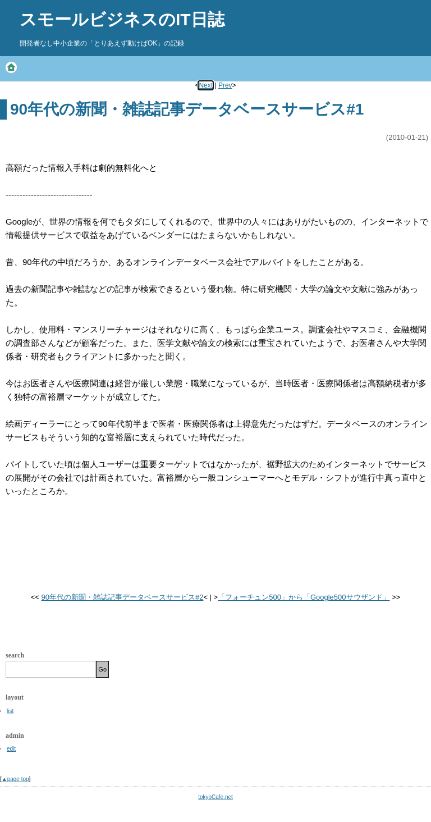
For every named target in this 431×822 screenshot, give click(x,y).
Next (206, 85)
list (10, 711)
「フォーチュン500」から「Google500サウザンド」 (303, 597)
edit (11, 749)
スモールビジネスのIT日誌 (122, 19)
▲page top (15, 779)
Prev (225, 85)
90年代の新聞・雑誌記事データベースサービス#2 (122, 597)
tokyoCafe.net (215, 797)
